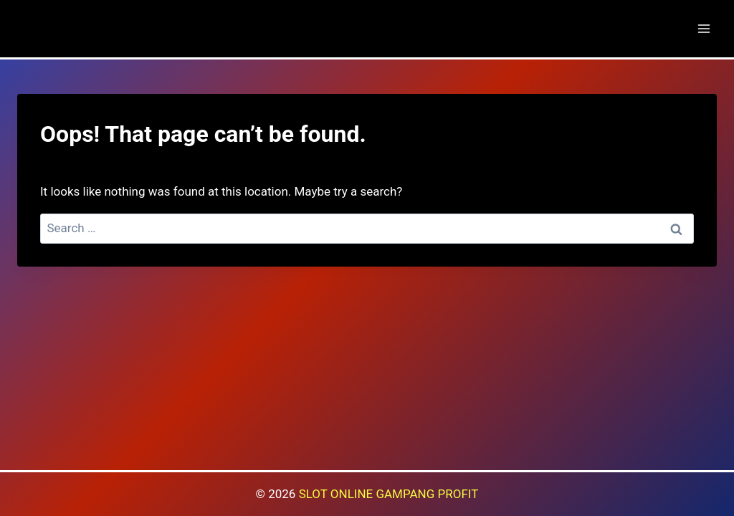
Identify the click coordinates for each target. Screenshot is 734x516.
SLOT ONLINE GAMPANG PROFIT (389, 494)
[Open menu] (703, 28)
